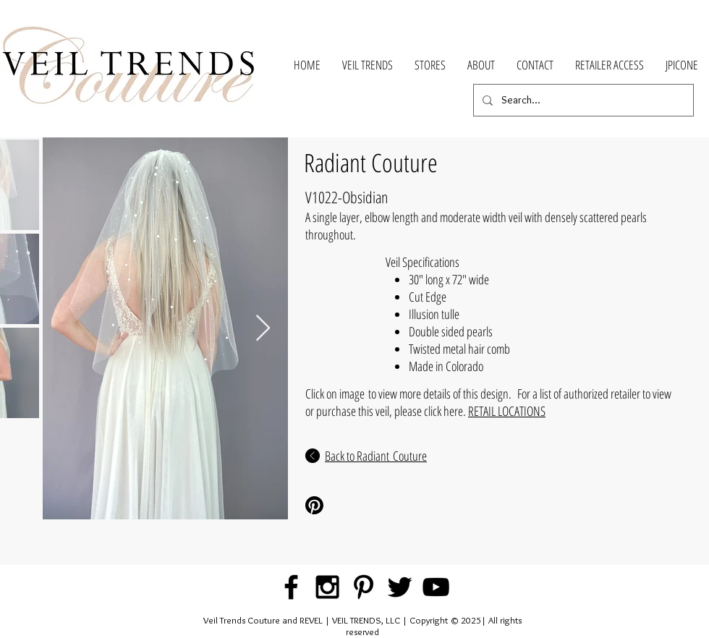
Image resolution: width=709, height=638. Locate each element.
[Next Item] (263, 329)
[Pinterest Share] (353, 505)
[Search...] (582, 100)
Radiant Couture (371, 162)
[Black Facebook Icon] (291, 587)
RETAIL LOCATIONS (506, 411)
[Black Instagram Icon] (327, 587)
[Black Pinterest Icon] (363, 587)
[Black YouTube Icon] (436, 587)
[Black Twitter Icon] (399, 587)
